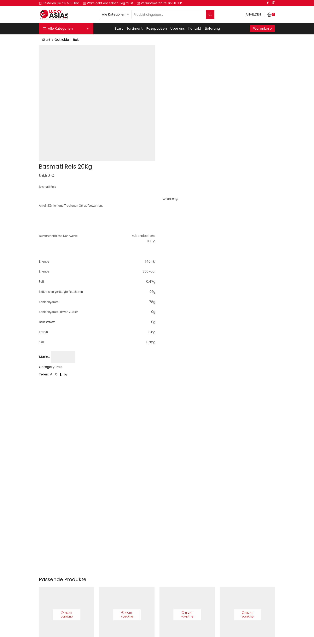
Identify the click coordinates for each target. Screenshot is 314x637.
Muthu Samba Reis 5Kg (187, 529)
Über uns (177, 28)
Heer (67, 536)
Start (119, 28)
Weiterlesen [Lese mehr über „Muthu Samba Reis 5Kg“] (187, 551)
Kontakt (194, 28)
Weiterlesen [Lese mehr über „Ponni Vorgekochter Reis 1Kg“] (247, 551)
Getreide (61, 39)
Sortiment (134, 28)
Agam (247, 536)
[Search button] (210, 14)
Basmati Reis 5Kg (66, 529)
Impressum (172, 628)
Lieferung (212, 28)
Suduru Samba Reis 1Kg (127, 529)
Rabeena (127, 536)
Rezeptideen (156, 28)
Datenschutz (142, 628)
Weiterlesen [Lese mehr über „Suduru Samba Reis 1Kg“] (126, 551)
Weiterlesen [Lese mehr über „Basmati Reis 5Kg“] (66, 551)
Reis (76, 39)
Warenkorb (262, 28)
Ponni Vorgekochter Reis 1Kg (248, 529)
